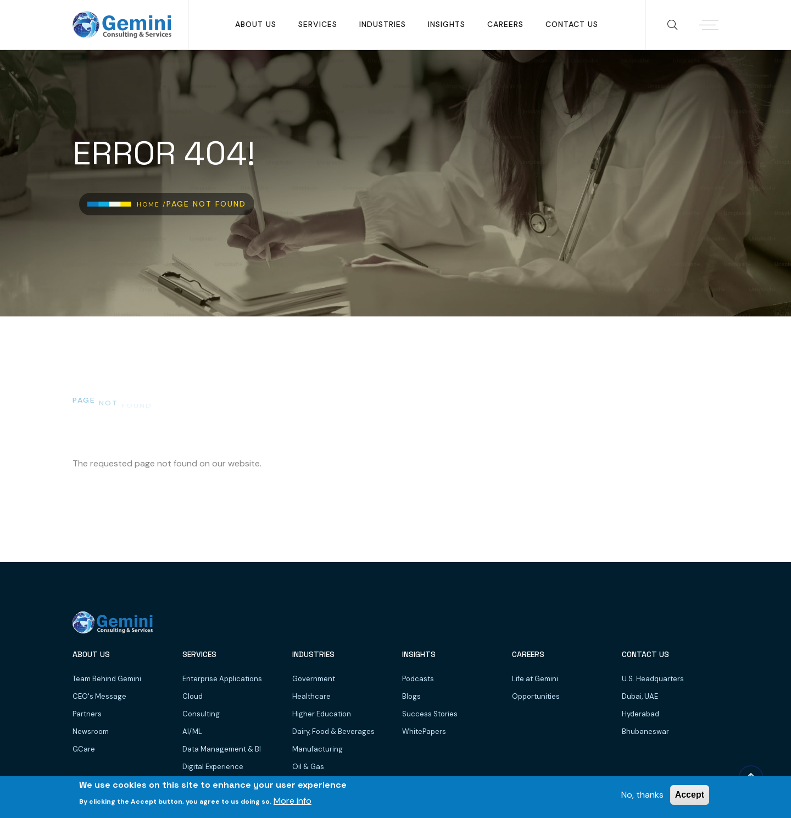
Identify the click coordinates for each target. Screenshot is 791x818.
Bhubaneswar (645, 731)
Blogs (411, 696)
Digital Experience (212, 766)
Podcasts (418, 678)
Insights (446, 24)
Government (313, 678)
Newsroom (91, 731)
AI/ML (192, 731)
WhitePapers (424, 731)
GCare (84, 749)
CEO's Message (99, 696)
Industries (382, 24)
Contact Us (571, 24)
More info (292, 800)
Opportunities (536, 696)
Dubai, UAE (640, 696)
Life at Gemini (535, 678)
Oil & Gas (308, 766)
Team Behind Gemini (107, 678)
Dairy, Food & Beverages (333, 731)
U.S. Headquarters (653, 678)
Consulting (201, 714)
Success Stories (430, 714)
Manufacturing (317, 749)
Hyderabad (640, 714)
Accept (689, 794)
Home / (151, 204)
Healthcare (311, 696)
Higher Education (321, 714)
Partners (87, 714)
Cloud (192, 696)
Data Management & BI (221, 749)
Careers (505, 24)
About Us (255, 24)
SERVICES (317, 24)
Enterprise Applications (222, 678)
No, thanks (642, 794)
